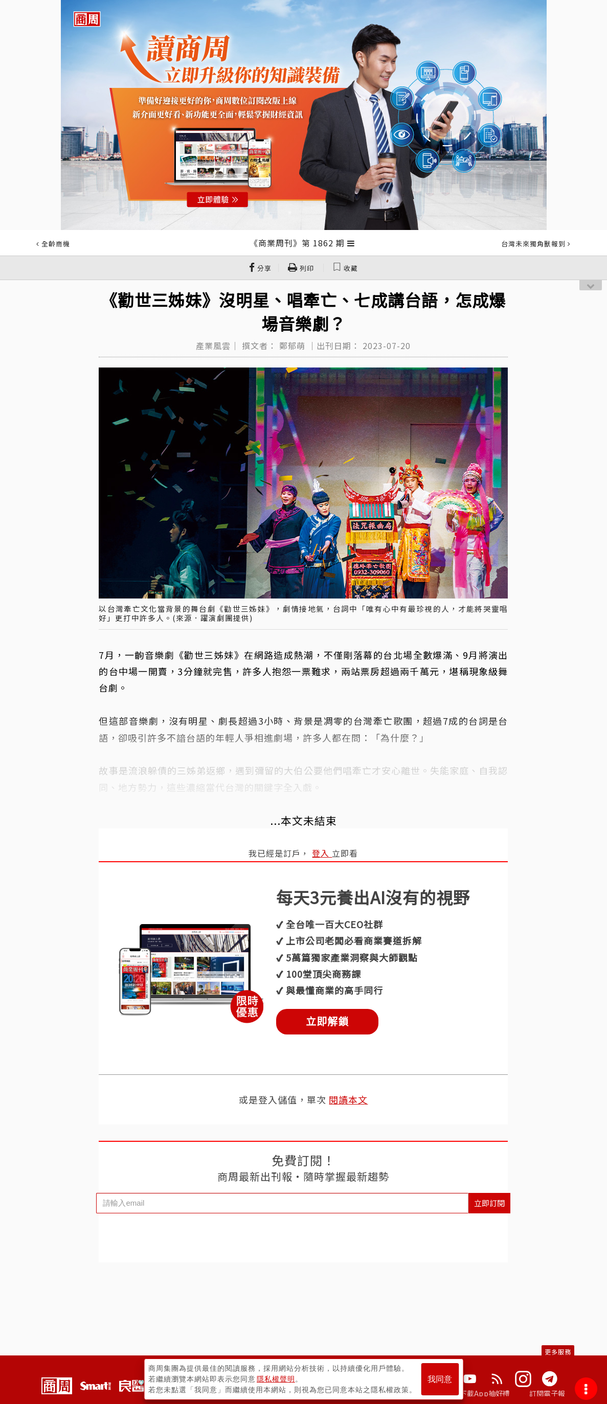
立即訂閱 (489, 1203)
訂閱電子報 (547, 1393)
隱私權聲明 (276, 1379)
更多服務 (558, 1351)
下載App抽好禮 (485, 1393)
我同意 (440, 1379)
